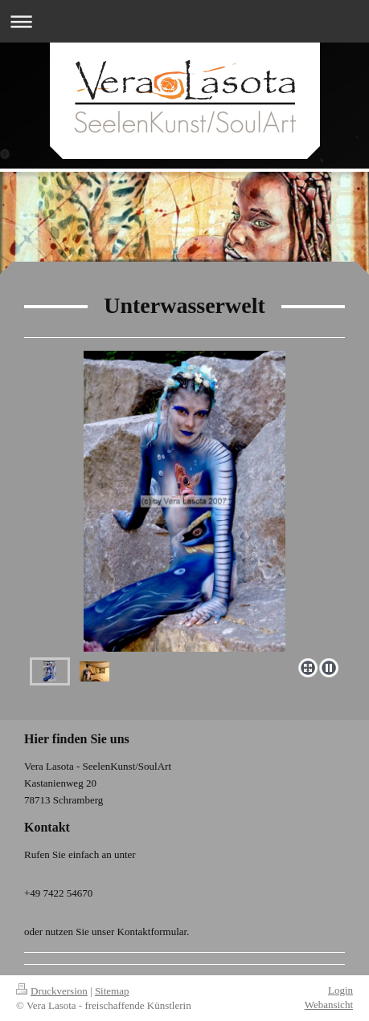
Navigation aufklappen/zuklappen (184, 21)
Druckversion (52, 991)
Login (340, 990)
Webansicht (329, 1005)
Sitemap (112, 991)
